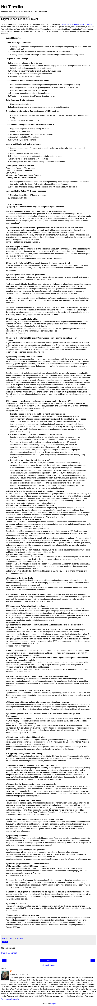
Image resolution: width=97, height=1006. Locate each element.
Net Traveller (12, 7)
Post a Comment (9, 953)
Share (5, 942)
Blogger (53, 1004)
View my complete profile (10, 999)
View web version (48, 965)
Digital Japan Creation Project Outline (76, 24)
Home (48, 961)
